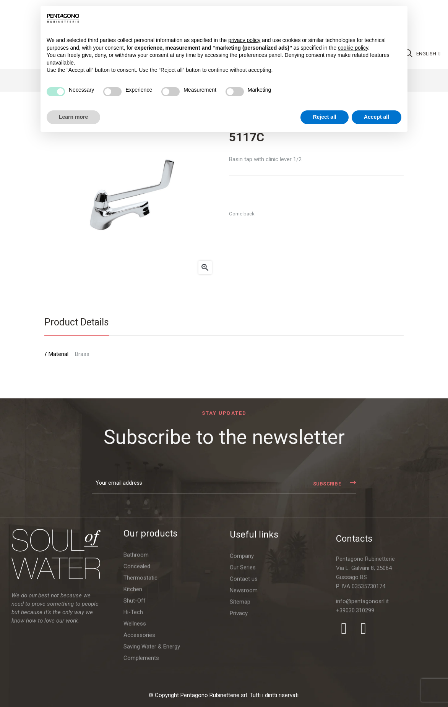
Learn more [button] (73, 117)
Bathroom (136, 629)
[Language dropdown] (428, 54)
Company (242, 663)
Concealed (136, 641)
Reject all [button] (324, 117)
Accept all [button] (376, 117)
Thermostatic (140, 652)
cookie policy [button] (353, 48)
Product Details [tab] (76, 322)
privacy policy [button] (244, 40)
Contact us (244, 686)
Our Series (243, 674)
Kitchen (132, 664)
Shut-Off (134, 675)
